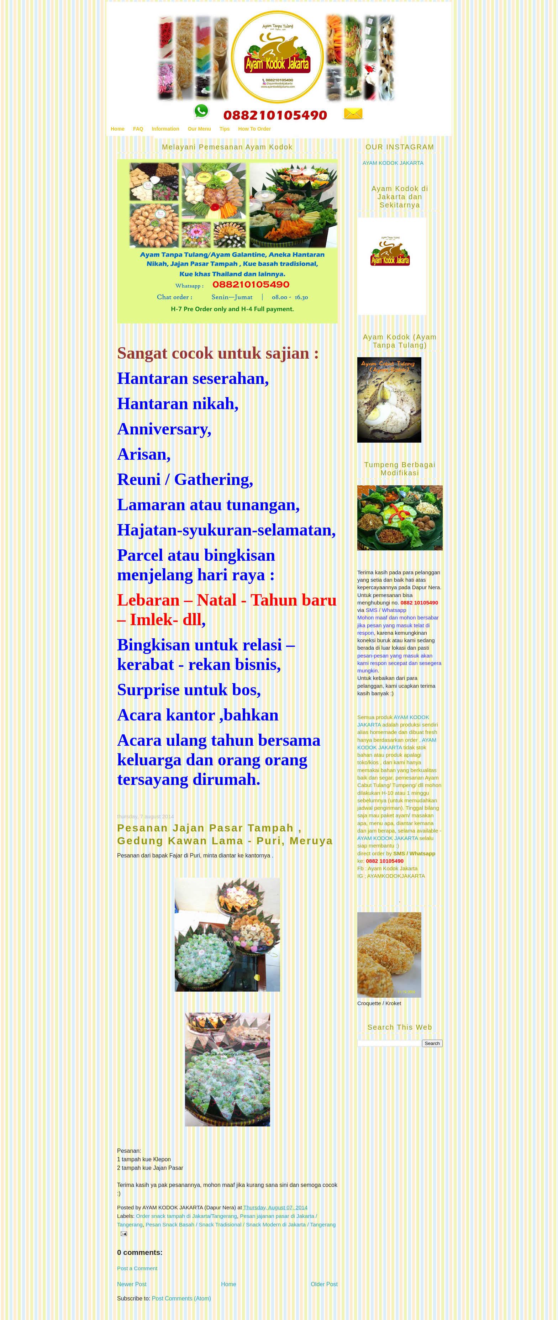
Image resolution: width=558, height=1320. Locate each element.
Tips (225, 129)
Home (118, 129)
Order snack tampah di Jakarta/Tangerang (186, 1216)
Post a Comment (137, 1268)
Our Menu (199, 129)
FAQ (138, 129)
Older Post (324, 1284)
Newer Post (132, 1284)
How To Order (254, 129)
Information (165, 129)
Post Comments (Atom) (181, 1298)
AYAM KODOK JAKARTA (393, 163)
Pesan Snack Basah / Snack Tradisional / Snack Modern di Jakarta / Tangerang (241, 1224)
